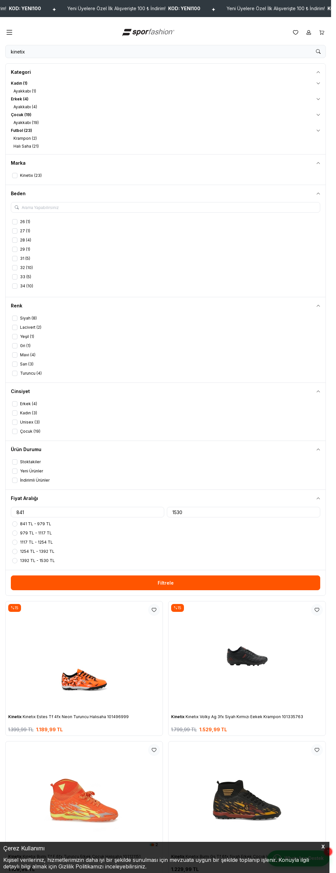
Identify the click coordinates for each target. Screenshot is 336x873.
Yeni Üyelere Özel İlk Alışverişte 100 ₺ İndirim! (154, 8)
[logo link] (152, 32)
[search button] (318, 51)
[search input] (165, 51)
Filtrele (166, 583)
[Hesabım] (309, 32)
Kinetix (15, 716)
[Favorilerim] (296, 32)
